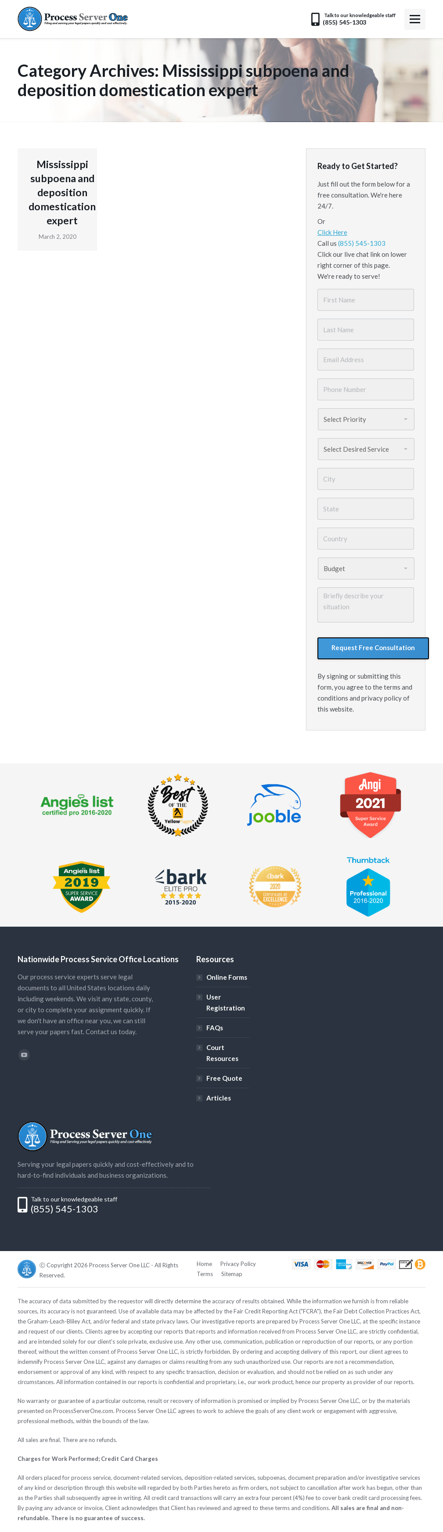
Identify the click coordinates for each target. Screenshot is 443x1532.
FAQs (214, 1028)
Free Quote (224, 1078)
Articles (218, 1098)
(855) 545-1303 (361, 243)
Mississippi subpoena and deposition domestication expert (62, 192)
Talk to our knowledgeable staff (74, 1199)
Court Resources (222, 1052)
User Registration (225, 1002)
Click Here (332, 232)
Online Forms (226, 977)
